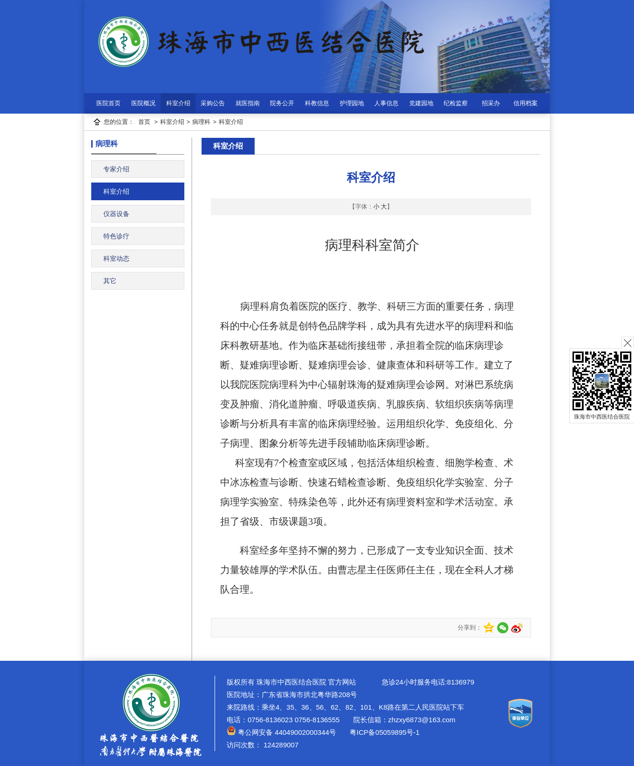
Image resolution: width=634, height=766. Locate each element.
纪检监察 (456, 103)
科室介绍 (178, 103)
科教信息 (317, 103)
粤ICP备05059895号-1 (383, 732)
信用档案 (525, 103)
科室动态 (116, 258)
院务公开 (282, 103)
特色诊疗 (116, 236)
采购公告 (213, 103)
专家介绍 (116, 169)
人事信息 (386, 103)
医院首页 (108, 103)
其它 (109, 281)
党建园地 (421, 103)
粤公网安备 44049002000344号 (281, 732)
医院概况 (143, 103)
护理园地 (352, 103)
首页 (144, 121)
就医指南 (248, 103)
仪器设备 (116, 213)
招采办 (491, 103)
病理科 (201, 121)
